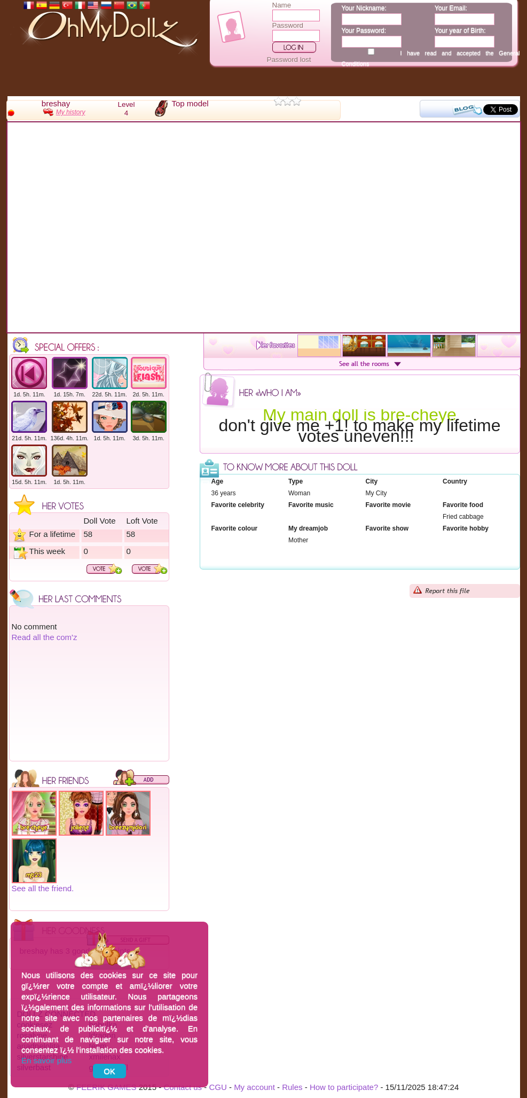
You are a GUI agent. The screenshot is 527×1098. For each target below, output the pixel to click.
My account (254, 1087)
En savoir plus (46, 1060)
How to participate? (344, 1087)
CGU (217, 1087)
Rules (292, 1087)
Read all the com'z (44, 637)
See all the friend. (43, 888)
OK (109, 1071)
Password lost (289, 60)
